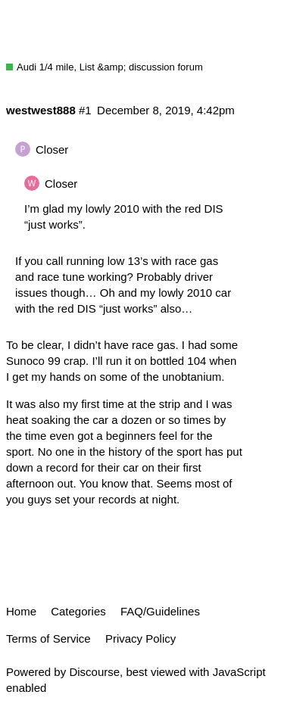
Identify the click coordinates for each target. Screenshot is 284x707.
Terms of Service (48, 638)
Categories (78, 611)
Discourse (94, 671)
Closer (52, 149)
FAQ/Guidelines (160, 611)
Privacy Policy (140, 638)
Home (21, 611)
